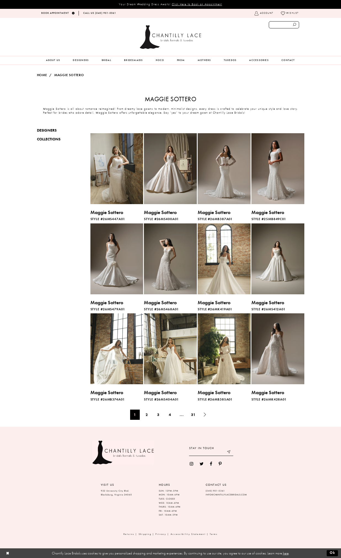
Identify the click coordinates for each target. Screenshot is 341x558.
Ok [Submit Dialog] (332, 553)
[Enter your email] (211, 453)
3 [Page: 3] (158, 414)
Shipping (145, 534)
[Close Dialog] (7, 553)
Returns (128, 534)
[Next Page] (205, 415)
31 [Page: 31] (193, 414)
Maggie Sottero (69, 75)
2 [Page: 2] (147, 414)
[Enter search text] (284, 25)
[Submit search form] (295, 25)
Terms (214, 534)
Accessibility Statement (188, 534)
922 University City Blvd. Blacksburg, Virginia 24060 (116, 492)
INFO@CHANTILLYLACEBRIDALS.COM (226, 494)
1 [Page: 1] (135, 414)
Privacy (160, 534)
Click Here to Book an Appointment (197, 4)
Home (42, 75)
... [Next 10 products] (182, 414)
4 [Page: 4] (170, 414)
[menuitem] (53, 60)
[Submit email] (229, 453)
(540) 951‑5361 (215, 490)
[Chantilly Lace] (170, 37)
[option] (117, 178)
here (286, 553)
